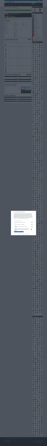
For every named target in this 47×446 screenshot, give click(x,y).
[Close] (34, 212)
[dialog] (23, 223)
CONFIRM (19, 231)
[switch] (31, 222)
